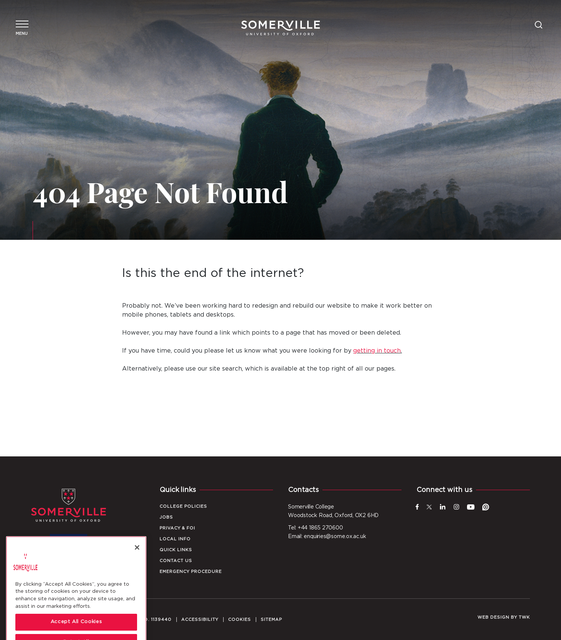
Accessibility (199, 620)
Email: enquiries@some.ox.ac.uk (327, 536)
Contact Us (176, 561)
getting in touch (377, 351)
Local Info (175, 539)
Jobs (166, 517)
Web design (493, 617)
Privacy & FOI (177, 528)
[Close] (137, 566)
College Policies (183, 506)
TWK (524, 617)
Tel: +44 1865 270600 (315, 528)
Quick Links (176, 550)
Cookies (239, 620)
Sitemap (271, 620)
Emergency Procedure (191, 572)
